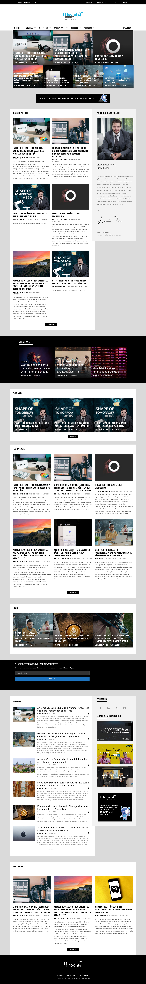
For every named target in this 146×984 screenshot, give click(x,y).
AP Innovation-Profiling (82, 978)
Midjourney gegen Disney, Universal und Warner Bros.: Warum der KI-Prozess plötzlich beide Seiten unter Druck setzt (30, 285)
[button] (123, 2)
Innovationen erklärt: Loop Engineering (66, 215)
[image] (115, 139)
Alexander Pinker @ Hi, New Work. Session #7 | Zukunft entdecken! (115, 731)
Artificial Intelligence (20, 157)
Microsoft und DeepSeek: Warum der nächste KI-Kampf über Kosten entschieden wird (72, 552)
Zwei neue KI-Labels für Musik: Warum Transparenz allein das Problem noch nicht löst (28, 150)
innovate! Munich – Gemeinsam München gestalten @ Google (115, 776)
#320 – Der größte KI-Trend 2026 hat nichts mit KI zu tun (30, 215)
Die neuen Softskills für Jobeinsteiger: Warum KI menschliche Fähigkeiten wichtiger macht (113, 552)
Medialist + (24, 361)
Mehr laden (51, 324)
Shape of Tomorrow (19, 219)
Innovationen (99, 559)
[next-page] (129, 724)
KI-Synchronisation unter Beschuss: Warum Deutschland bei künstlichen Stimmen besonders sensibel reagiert (70, 152)
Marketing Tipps (100, 915)
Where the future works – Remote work (115, 753)
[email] (52, 673)
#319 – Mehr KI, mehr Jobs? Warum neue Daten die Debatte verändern (69, 282)
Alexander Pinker (34, 157)
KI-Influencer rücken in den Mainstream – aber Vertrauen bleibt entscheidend (113, 909)
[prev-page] (126, 724)
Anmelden (52, 678)
